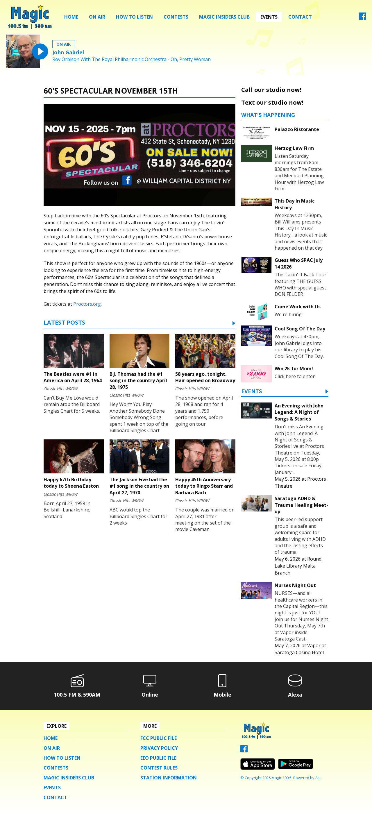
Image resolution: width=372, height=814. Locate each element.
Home (71, 17)
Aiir (318, 777)
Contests (176, 17)
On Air (97, 17)
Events (269, 17)
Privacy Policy (159, 748)
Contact (300, 17)
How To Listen (134, 17)
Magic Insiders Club (224, 17)
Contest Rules (159, 768)
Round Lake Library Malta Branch (298, 566)
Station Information (168, 777)
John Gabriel (68, 52)
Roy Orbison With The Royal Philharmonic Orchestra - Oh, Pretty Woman (131, 59)
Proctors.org (87, 304)
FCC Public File (158, 738)
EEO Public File (158, 758)
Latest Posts (64, 323)
